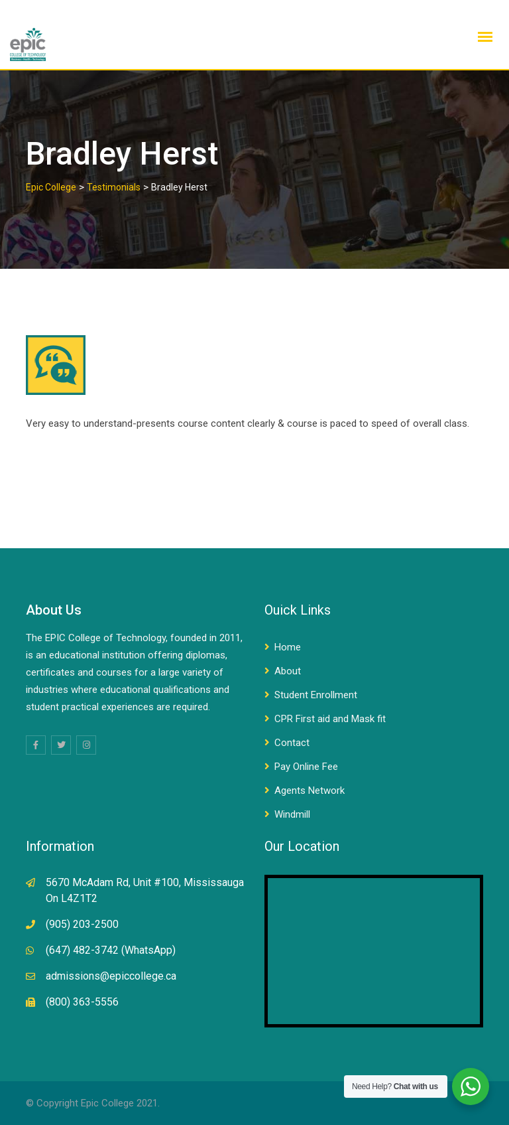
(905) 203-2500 (82, 924)
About (287, 671)
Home (287, 647)
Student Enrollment (315, 695)
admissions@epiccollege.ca (111, 976)
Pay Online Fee (306, 767)
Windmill (292, 814)
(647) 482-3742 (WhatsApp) (111, 950)
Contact (292, 743)
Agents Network (309, 790)
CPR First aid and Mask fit (330, 719)
